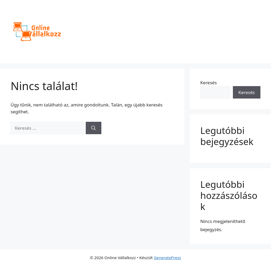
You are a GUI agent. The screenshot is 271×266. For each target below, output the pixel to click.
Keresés (208, 83)
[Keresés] (93, 128)
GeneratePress (167, 257)
